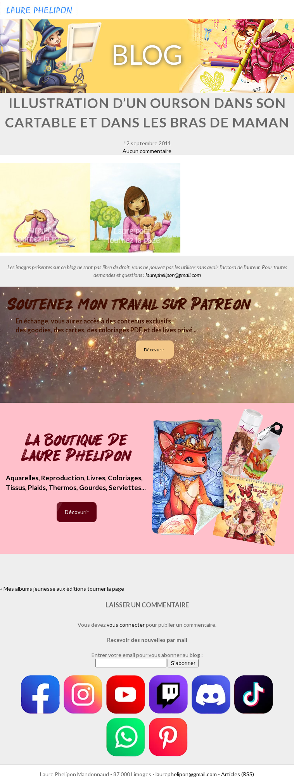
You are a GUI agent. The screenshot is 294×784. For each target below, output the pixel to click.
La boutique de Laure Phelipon (76, 449)
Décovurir (154, 349)
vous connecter (126, 624)
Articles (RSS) (237, 774)
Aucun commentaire (147, 151)
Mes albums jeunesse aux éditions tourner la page (63, 588)
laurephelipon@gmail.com (173, 275)
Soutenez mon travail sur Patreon (129, 304)
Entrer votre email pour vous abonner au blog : (147, 655)
